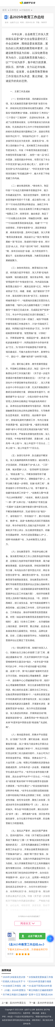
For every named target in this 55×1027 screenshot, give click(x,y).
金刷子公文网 (29, 1010)
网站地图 (35, 1013)
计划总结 (25, 10)
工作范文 (14, 10)
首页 (4, 10)
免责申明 (26, 1013)
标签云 (43, 1013)
